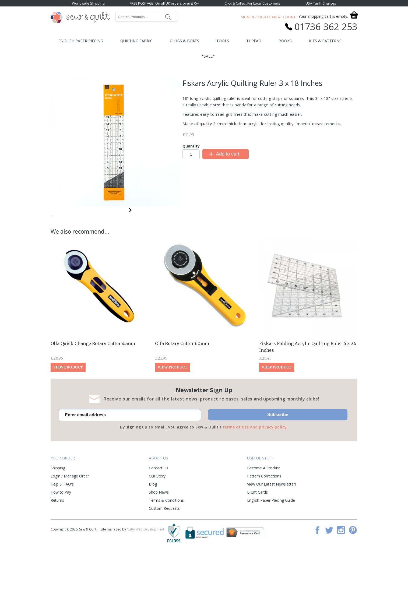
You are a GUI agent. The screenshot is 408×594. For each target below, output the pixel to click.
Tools (222, 40)
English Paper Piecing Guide (271, 540)
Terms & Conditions (166, 540)
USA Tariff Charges (320, 3)
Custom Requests (164, 548)
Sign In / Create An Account (268, 17)
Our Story (157, 515)
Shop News (159, 532)
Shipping (58, 507)
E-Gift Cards (257, 532)
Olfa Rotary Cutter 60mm (182, 383)
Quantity (191, 146)
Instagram (341, 569)
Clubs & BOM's (184, 40)
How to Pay (61, 532)
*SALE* (208, 56)
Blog (153, 523)
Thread (253, 40)
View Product (68, 407)
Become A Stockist (263, 507)
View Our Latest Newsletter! (271, 523)
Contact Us (158, 507)
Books (285, 40)
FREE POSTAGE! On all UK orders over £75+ (164, 3)
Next (130, 209)
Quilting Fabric (136, 40)
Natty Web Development (145, 569)
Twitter (329, 569)
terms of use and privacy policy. (255, 466)
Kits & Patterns (325, 40)
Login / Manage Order (70, 515)
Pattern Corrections (264, 515)
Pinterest (352, 569)
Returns (57, 540)
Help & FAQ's (62, 523)
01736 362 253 (325, 26)
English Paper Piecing (80, 40)
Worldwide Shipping (88, 3)
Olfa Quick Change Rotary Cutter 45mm (93, 383)
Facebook (317, 569)
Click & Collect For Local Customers (252, 3)
